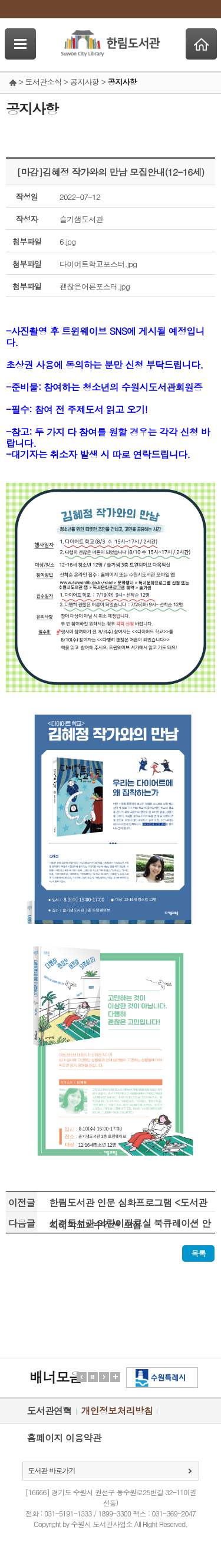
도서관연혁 (49, 1410)
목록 (198, 1253)
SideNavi (20, 44)
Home (201, 44)
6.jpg (68, 241)
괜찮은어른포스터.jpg (95, 286)
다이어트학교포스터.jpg (98, 263)
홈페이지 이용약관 (64, 1438)
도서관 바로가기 (51, 1470)
